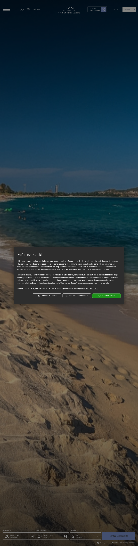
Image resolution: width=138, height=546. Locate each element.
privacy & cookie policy (88, 288)
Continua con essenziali (76, 295)
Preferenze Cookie (47, 295)
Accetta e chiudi (106, 295)
